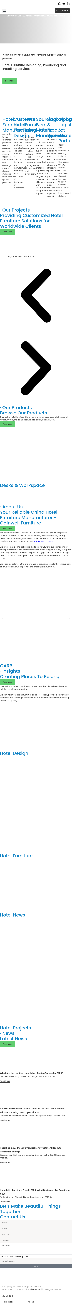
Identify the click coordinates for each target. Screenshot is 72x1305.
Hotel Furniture (16, 856)
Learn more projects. (43, 541)
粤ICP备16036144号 (34, 1289)
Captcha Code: (14, 1256)
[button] (4, 11)
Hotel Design (14, 753)
